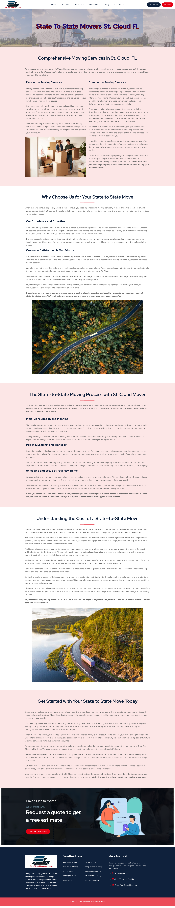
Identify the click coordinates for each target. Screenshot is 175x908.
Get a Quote (167, 4)
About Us (65, 4)
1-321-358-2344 (153, 4)
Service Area (94, 4)
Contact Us (119, 4)
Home (53, 4)
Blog (107, 4)
